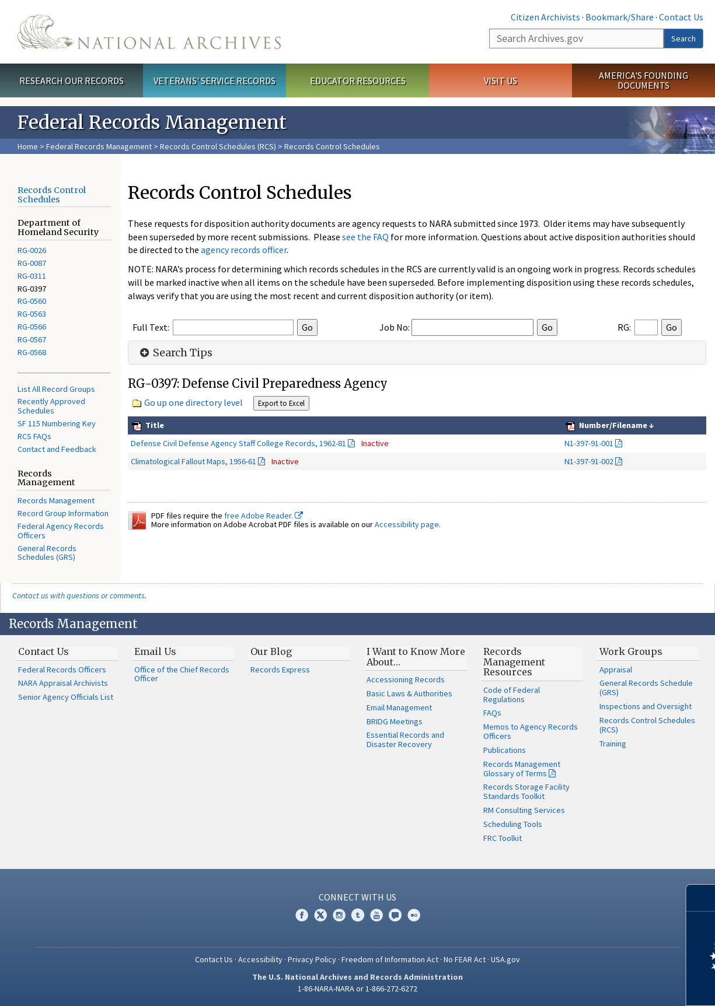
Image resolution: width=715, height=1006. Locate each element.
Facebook (302, 915)
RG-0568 (32, 352)
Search (683, 38)
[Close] (701, 898)
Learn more (611, 985)
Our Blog (271, 651)
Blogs (395, 915)
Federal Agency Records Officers (61, 531)
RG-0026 (32, 250)
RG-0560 (32, 301)
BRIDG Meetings (395, 721)
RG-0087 (32, 263)
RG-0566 (32, 326)
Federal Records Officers (62, 669)
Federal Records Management (99, 146)
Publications (504, 750)
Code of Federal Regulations (511, 694)
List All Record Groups (56, 389)
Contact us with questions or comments (78, 595)
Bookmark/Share (619, 17)
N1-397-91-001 (588, 443)
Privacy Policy (312, 959)
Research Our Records (71, 80)
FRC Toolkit (502, 838)
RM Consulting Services (524, 810)
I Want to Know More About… (416, 657)
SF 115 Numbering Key (57, 423)
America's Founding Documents (643, 80)
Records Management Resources (514, 662)
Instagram (339, 915)
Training (612, 743)
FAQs (492, 712)
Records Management (56, 500)
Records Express (280, 669)
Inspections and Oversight (645, 706)
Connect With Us (357, 897)
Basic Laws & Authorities (409, 693)
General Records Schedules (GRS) (47, 553)
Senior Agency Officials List (65, 697)
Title (154, 425)
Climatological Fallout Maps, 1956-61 (193, 461)
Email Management (399, 707)
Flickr (414, 915)
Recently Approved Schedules (51, 406)
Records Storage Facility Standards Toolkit (526, 791)
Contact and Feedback (57, 449)
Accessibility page (407, 524)
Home (28, 146)
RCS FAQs (34, 436)
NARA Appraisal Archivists (63, 683)
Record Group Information (63, 513)
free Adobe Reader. (263, 515)
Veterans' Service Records (214, 80)
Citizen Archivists (545, 17)
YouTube (376, 915)
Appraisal (615, 669)
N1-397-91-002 (588, 461)
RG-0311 (32, 276)
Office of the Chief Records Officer (181, 674)
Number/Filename (612, 425)
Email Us (155, 651)
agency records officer (244, 249)
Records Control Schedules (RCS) (218, 146)
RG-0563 (32, 314)
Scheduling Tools (512, 824)
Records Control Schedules (52, 195)
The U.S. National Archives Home (149, 32)
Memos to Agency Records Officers (530, 731)
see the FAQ (365, 237)
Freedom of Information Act (389, 959)
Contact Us (681, 17)
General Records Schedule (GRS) (646, 687)
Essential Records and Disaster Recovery (405, 739)
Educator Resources (358, 80)
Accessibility (260, 959)
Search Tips (174, 353)
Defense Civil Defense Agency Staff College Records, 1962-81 (238, 443)
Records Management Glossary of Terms (521, 769)
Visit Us (500, 80)
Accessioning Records (406, 679)
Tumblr (358, 915)
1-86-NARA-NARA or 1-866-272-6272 (357, 988)
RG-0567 (32, 339)
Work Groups (630, 651)
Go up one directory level (193, 402)
